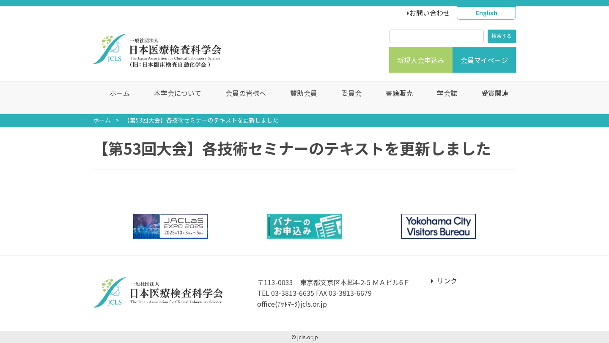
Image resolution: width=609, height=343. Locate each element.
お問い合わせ (429, 13)
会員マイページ (484, 60)
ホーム (115, 98)
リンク (444, 280)
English (486, 12)
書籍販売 (395, 98)
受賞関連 (490, 98)
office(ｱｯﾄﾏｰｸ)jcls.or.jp (292, 304)
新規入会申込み (420, 60)
